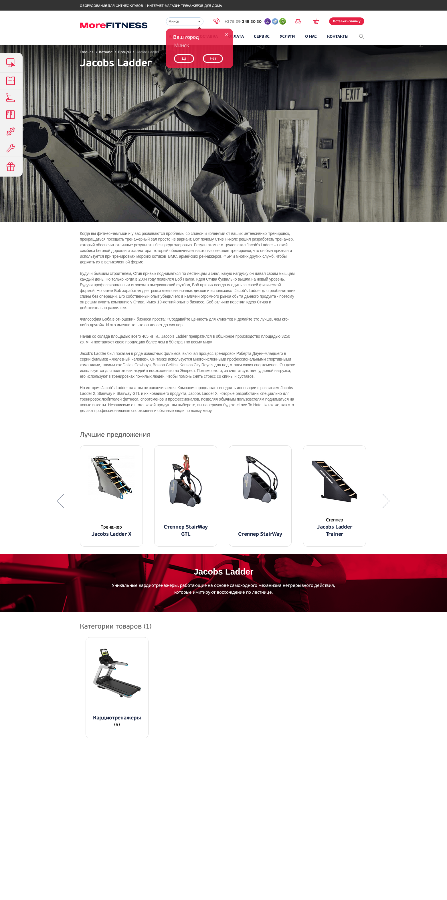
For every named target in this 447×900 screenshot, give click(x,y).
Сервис (262, 36)
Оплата (236, 36)
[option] (111, 496)
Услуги (287, 36)
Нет (213, 58)
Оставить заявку (347, 21)
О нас (311, 36)
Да (184, 58)
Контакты (337, 36)
